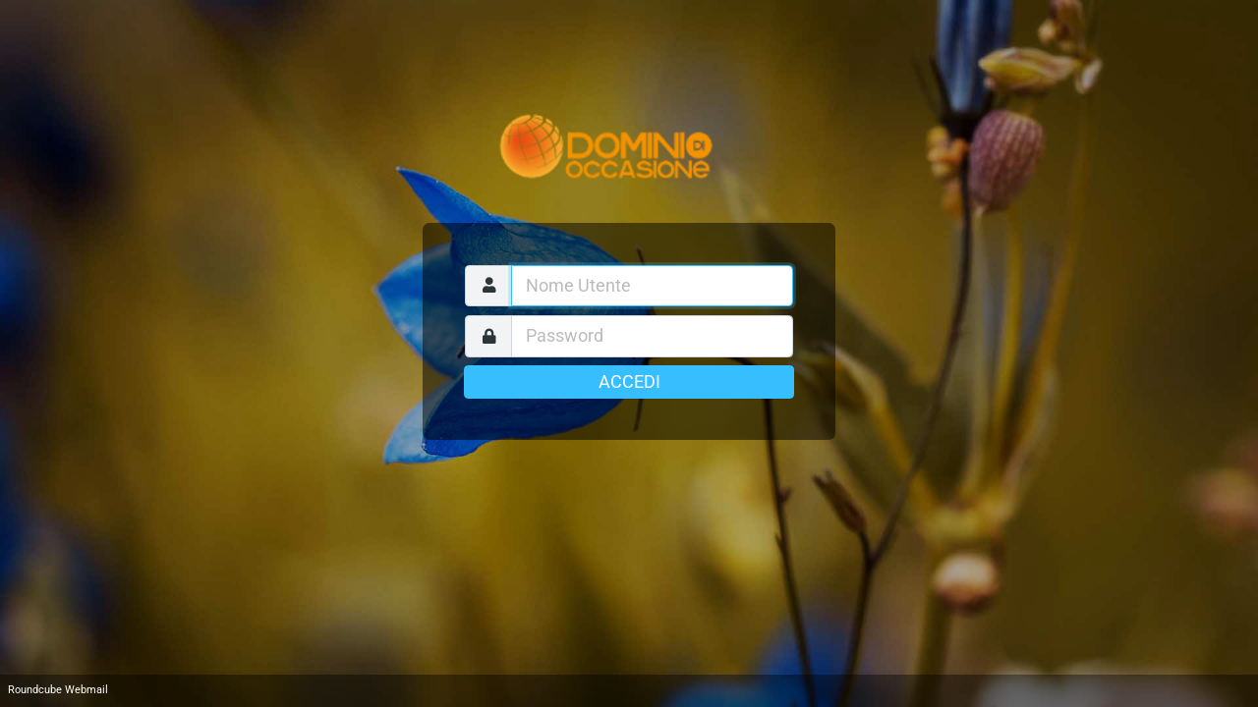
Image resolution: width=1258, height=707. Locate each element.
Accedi (629, 382)
